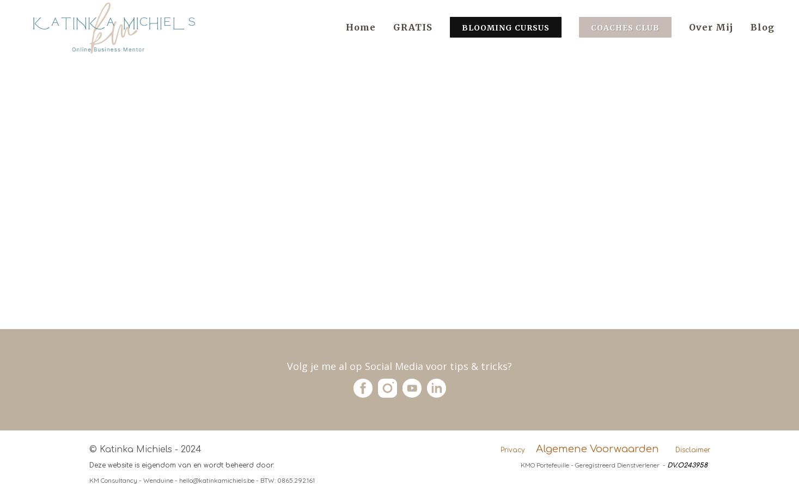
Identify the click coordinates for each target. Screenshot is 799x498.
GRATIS (412, 27)
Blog (762, 27)
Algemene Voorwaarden (597, 449)
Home (361, 27)
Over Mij (711, 27)
